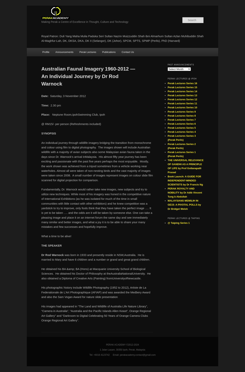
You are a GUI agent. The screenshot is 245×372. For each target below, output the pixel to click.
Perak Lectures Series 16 (182, 83)
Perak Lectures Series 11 (182, 103)
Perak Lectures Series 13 (182, 95)
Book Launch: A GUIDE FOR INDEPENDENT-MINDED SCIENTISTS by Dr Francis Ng (185, 180)
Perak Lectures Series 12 (182, 99)
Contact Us (128, 52)
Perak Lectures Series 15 (182, 87)
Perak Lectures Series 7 (182, 119)
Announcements (65, 52)
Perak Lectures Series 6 (182, 123)
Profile (45, 52)
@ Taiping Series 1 (179, 222)
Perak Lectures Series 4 (182, 131)
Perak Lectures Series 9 (182, 111)
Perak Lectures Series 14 (182, 91)
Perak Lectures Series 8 (182, 115)
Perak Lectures (87, 52)
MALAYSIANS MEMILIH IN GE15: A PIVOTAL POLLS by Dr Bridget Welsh (184, 204)
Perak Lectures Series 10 (182, 107)
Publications (109, 52)
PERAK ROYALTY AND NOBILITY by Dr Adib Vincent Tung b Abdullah (185, 192)
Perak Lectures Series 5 (182, 127)
